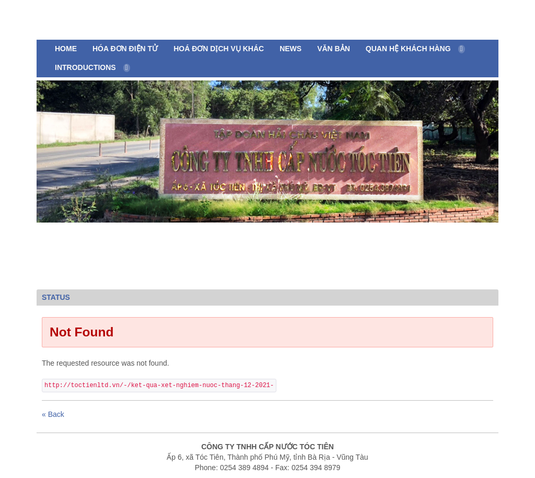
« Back (53, 414)
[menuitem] (66, 49)
